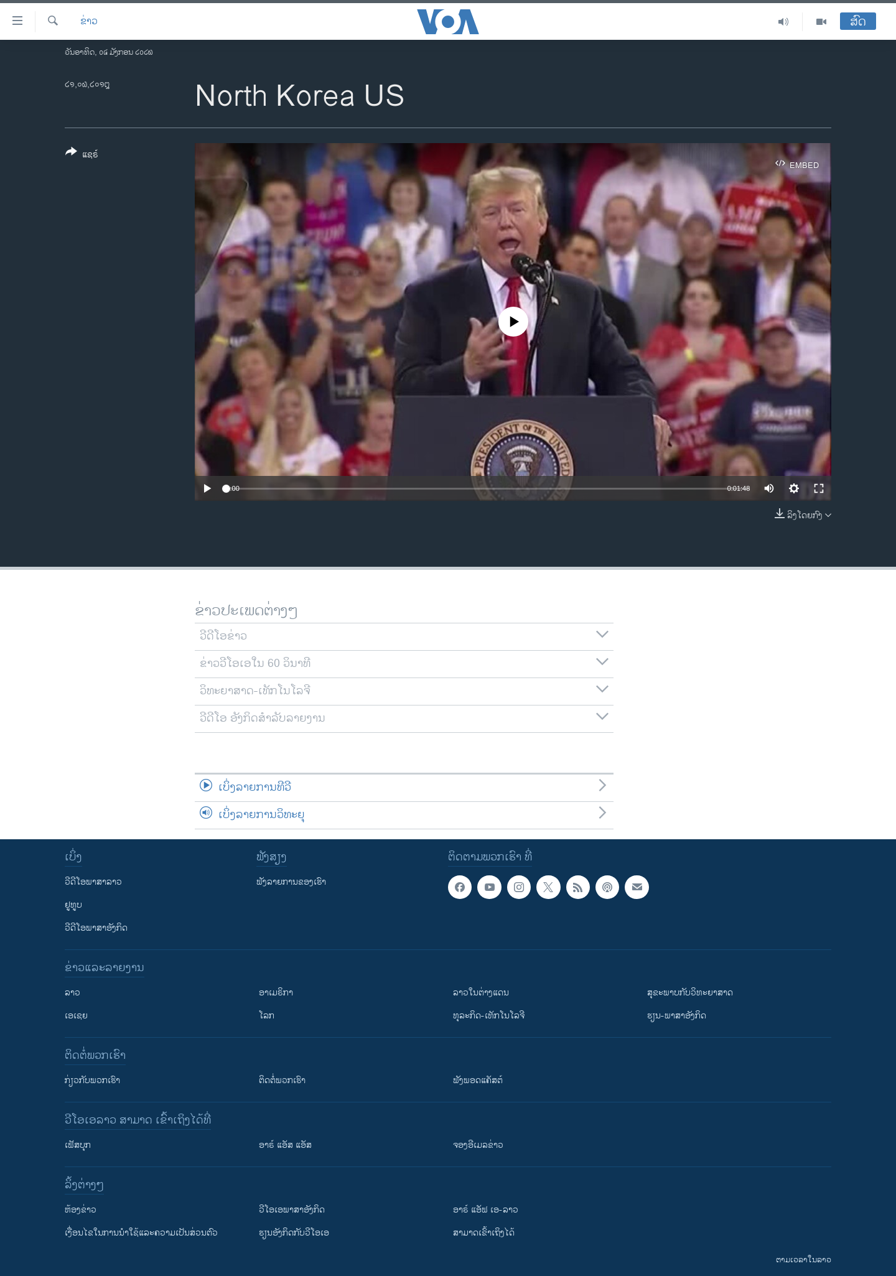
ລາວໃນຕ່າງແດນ (481, 992)
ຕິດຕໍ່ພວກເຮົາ (282, 1080)
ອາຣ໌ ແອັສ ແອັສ (285, 1145)
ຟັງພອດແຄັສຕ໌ (478, 1080)
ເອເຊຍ (76, 1015)
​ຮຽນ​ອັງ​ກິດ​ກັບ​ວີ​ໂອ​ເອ (294, 1232)
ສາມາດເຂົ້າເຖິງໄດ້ (484, 1232)
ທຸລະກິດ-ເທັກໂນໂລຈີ (489, 1015)
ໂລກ (266, 1015)
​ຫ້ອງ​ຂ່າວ (80, 1209)
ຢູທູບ (73, 904)
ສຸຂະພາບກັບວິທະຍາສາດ (690, 992)
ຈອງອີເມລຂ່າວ (478, 1145)
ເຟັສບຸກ (78, 1145)
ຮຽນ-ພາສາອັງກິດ (676, 1015)
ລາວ (72, 992)
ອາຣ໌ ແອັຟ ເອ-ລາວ (485, 1209)
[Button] (81, 155)
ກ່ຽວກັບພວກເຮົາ (92, 1080)
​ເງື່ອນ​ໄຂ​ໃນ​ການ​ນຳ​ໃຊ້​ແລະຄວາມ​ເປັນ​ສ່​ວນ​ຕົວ (141, 1232)
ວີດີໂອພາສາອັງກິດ (96, 927)
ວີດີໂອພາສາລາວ (93, 881)
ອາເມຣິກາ (276, 992)
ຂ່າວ (89, 21)
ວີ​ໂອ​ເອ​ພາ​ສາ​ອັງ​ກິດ (292, 1209)
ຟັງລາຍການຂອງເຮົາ (291, 881)
